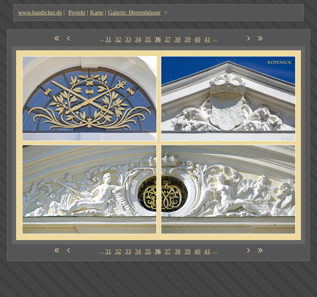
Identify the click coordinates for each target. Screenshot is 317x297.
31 (108, 39)
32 (118, 39)
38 (177, 39)
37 (167, 39)
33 (128, 39)
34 (138, 39)
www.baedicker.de (40, 12)
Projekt (76, 12)
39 (187, 39)
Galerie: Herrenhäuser (134, 12)
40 (197, 39)
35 (148, 39)
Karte (96, 12)
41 (207, 39)
